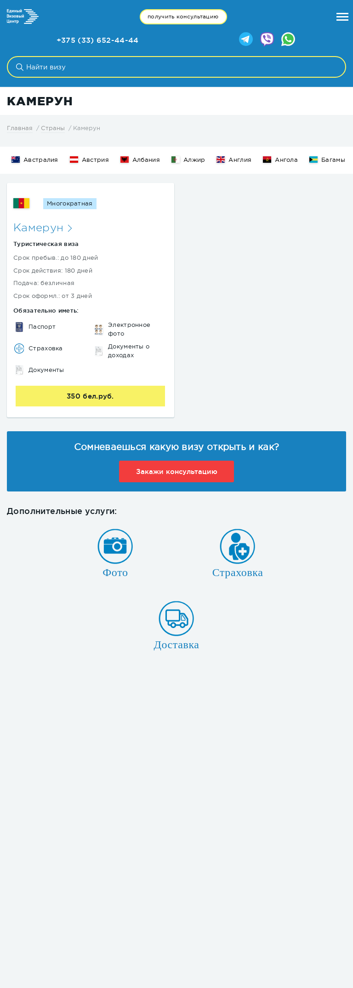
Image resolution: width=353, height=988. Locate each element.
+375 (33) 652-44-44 (98, 40)
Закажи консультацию (176, 471)
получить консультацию (183, 16)
